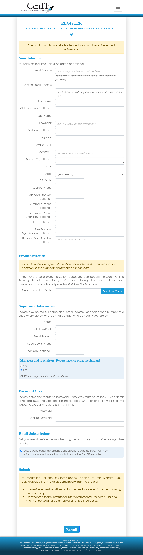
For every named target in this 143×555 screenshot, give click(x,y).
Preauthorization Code (37, 290)
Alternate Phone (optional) (41, 205)
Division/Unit (44, 144)
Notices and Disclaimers (71, 540)
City (49, 166)
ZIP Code (46, 180)
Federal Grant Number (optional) (37, 240)
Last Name (45, 115)
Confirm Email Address (37, 85)
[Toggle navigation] (118, 9)
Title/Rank (45, 123)
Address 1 (45, 152)
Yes (23, 366)
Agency (46, 137)
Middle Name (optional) (36, 108)
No (23, 369)
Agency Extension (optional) (40, 196)
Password (46, 410)
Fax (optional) (42, 222)
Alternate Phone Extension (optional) (38, 215)
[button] (44, 376)
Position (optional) (40, 130)
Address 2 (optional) (38, 159)
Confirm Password (40, 418)
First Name (45, 101)
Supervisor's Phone (39, 343)
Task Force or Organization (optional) (36, 231)
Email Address (43, 70)
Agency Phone (42, 187)
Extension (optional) (38, 351)
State (48, 173)
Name (47, 322)
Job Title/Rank (42, 329)
